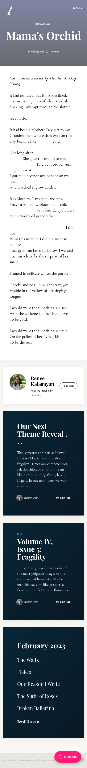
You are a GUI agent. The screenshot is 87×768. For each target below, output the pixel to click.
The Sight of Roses (37, 696)
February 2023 (42, 23)
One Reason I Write (38, 684)
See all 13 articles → (30, 721)
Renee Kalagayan (42, 381)
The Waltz (28, 659)
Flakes (24, 671)
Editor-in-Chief (31, 497)
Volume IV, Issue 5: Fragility (35, 548)
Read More (68, 385)
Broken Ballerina (35, 708)
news (20, 534)
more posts (43, 390)
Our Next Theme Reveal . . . (42, 433)
